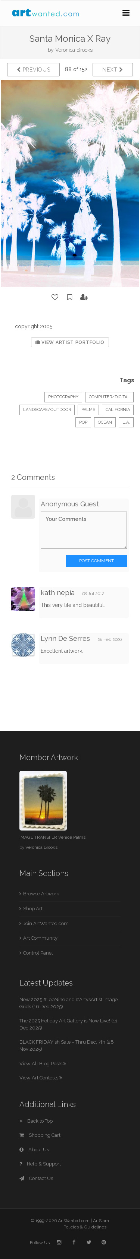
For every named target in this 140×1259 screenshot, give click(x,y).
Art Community (40, 938)
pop (83, 422)
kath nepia (58, 593)
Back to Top (36, 1121)
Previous (33, 70)
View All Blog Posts (42, 1063)
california (118, 409)
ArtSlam (101, 1220)
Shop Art (33, 908)
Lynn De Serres (65, 638)
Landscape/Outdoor (47, 409)
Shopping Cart (39, 1135)
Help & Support (40, 1164)
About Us (34, 1149)
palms (88, 409)
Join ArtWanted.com (46, 923)
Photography (63, 397)
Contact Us (36, 1178)
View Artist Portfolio (70, 342)
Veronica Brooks (74, 50)
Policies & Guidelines (84, 1227)
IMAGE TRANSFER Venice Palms (52, 837)
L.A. (126, 422)
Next (112, 70)
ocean (105, 422)
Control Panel (38, 953)
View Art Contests (40, 1078)
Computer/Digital (109, 397)
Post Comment (96, 560)
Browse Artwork (41, 893)
